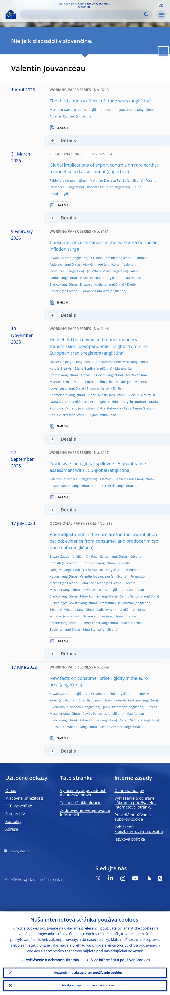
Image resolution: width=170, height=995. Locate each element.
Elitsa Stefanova (109, 408)
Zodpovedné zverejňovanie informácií (85, 812)
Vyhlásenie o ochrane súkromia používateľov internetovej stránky (135, 802)
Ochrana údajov (129, 790)
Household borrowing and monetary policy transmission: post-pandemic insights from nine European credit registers (99, 346)
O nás (10, 790)
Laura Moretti (60, 402)
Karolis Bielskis (61, 368)
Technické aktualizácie (80, 802)
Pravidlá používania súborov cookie (132, 817)
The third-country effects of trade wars (89, 101)
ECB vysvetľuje (18, 806)
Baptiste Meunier (100, 187)
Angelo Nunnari (134, 402)
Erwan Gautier (60, 258)
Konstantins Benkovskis (113, 362)
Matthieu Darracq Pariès (68, 110)
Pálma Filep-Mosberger (115, 382)
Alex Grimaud (93, 264)
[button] (161, 5)
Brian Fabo (89, 563)
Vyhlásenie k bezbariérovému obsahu (138, 829)
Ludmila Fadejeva (128, 700)
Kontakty (13, 821)
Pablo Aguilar (59, 180)
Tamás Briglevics (93, 375)
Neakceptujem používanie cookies (88, 985)
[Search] (83, 14)
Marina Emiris (84, 382)
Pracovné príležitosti (24, 798)
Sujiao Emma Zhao (102, 415)
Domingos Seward (66, 603)
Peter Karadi (100, 556)
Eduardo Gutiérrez (95, 291)
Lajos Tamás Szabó (138, 408)
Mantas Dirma (60, 382)
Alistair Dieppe (60, 486)
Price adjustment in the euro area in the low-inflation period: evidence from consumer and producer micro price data (104, 541)
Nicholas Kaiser (98, 388)
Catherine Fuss (94, 570)
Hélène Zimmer (94, 616)
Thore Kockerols (104, 486)
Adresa (11, 829)
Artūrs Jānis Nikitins (105, 402)
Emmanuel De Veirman (117, 603)
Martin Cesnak (136, 375)
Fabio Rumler (90, 596)
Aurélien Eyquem (62, 116)
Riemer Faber (90, 623)
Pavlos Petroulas (92, 278)
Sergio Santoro (131, 596)
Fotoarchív (15, 813)
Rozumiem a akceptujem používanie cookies (88, 972)
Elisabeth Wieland (93, 284)
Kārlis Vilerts (59, 415)
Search (146, 14)
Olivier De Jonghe (62, 362)
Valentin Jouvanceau (121, 110)
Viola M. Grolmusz (142, 395)
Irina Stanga (92, 629)
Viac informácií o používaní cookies (120, 959)
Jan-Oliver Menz (99, 271)
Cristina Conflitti (103, 258)
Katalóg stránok (19, 851)
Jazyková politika (129, 839)
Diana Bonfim (85, 368)
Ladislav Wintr (107, 609)
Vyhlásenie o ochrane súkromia (52, 959)
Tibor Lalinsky (98, 395)
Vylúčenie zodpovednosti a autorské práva (83, 792)
